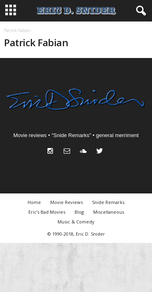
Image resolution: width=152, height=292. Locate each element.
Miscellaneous (108, 212)
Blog (79, 212)
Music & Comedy (76, 222)
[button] (139, 11)
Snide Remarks (108, 202)
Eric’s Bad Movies (46, 212)
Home (34, 202)
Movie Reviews (66, 202)
